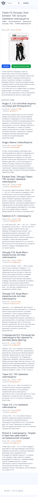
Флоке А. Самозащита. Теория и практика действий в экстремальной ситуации (18, 435)
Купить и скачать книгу (21, 66)
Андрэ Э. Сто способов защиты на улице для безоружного (19, 104)
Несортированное (15, 21)
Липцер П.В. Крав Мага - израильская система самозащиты (15, 255)
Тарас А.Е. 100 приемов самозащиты (15, 375)
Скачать (6, 66)
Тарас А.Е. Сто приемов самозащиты (15, 405)
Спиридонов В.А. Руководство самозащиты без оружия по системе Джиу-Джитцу (18, 337)
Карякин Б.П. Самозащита (16, 215)
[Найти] (19, 3)
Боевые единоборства (23, 23)
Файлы (26, 3)
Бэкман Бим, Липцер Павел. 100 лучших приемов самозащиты (17, 179)
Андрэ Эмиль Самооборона (17, 142)
